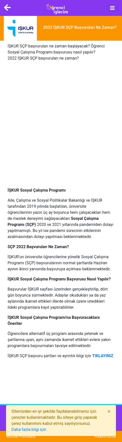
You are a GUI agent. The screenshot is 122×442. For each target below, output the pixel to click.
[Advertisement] (61, 126)
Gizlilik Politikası (20, 436)
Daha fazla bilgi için (28, 429)
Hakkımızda (105, 436)
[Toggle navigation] (112, 8)
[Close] (109, 411)
